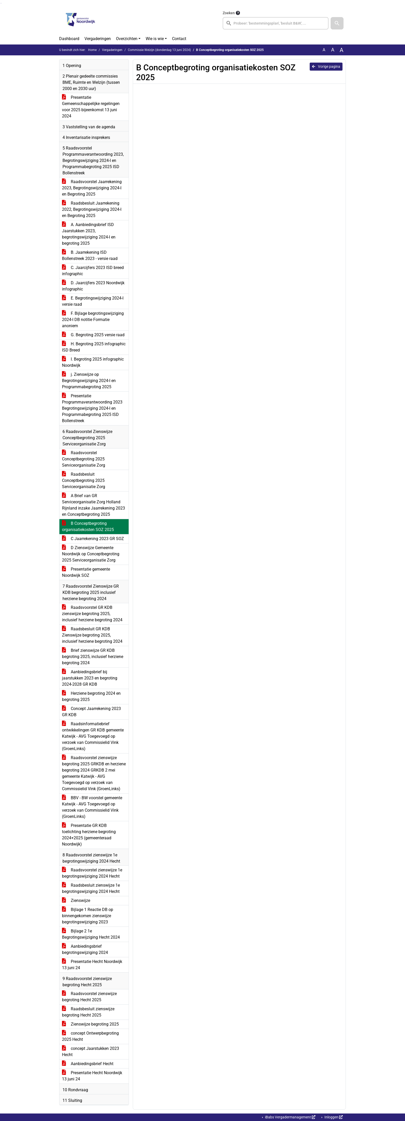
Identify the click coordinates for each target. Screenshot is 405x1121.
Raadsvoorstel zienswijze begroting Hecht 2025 (89, 996)
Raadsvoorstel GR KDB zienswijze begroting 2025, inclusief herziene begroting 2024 (92, 613)
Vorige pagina (326, 66)
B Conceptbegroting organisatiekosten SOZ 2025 (88, 526)
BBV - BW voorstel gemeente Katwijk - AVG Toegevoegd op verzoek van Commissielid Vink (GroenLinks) (92, 807)
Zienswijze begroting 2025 (90, 1024)
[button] (337, 23)
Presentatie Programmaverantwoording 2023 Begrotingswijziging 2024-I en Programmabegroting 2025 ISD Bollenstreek (92, 408)
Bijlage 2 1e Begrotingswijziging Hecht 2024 (91, 934)
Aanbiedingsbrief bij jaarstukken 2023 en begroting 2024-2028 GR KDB (89, 678)
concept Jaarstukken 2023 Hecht (90, 1051)
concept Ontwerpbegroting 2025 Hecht (90, 1036)
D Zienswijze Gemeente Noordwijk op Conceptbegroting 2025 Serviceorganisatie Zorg (90, 554)
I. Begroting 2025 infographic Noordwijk (93, 362)
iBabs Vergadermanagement (289, 1117)
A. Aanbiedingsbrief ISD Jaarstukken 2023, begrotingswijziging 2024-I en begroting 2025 (88, 234)
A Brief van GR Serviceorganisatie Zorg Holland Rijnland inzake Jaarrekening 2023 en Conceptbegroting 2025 (93, 505)
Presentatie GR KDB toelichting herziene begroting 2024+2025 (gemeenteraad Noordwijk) (89, 835)
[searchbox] (276, 23)
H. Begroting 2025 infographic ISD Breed (94, 347)
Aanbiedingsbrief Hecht (87, 1063)
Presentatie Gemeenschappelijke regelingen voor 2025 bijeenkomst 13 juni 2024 (91, 106)
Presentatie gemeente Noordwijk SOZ (86, 572)
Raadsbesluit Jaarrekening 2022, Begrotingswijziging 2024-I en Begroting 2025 (91, 209)
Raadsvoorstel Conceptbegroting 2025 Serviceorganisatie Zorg (83, 459)
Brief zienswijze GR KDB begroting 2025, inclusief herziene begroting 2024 (92, 656)
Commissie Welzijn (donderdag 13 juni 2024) (159, 50)
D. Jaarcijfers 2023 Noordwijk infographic (93, 286)
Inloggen (333, 1117)
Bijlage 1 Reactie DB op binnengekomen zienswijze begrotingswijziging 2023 (87, 915)
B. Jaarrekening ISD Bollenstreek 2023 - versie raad (90, 255)
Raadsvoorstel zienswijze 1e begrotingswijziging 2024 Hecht (92, 873)
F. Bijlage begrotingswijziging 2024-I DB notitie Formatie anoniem (93, 319)
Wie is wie (155, 38)
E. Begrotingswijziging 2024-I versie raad (92, 301)
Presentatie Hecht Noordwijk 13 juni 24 (92, 964)
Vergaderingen (97, 38)
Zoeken (229, 13)
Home (92, 50)
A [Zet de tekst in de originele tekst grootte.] (324, 49)
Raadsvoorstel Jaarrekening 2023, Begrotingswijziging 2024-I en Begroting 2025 (92, 188)
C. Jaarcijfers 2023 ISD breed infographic (93, 270)
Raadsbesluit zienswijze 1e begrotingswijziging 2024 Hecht (91, 888)
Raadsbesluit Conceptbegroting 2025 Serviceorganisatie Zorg (83, 480)
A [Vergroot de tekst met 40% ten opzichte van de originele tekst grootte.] (341, 50)
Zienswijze (76, 900)
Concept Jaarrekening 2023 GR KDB (91, 711)
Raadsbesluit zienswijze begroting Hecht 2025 (88, 1012)
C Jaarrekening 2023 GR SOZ (93, 538)
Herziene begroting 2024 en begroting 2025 (91, 696)
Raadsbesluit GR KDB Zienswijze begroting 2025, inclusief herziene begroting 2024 (92, 635)
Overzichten (126, 38)
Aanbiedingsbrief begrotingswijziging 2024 (85, 949)
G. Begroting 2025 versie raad (93, 334)
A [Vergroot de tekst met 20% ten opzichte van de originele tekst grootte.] (332, 50)
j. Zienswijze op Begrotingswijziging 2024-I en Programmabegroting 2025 (89, 380)
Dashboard (69, 38)
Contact (179, 38)
